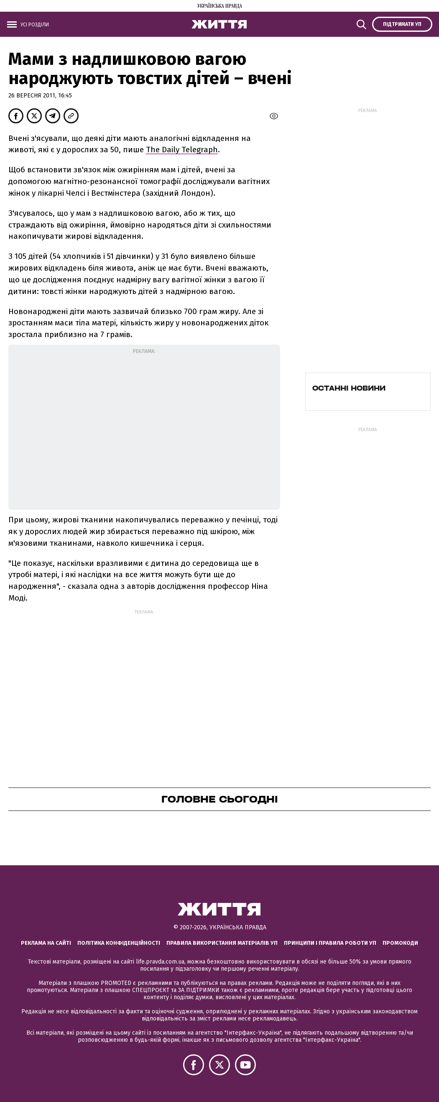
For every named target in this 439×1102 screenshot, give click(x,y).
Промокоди (400, 943)
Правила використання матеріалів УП (222, 943)
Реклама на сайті (46, 943)
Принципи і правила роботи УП (330, 943)
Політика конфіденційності (118, 943)
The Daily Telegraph (182, 149)
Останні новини (348, 388)
